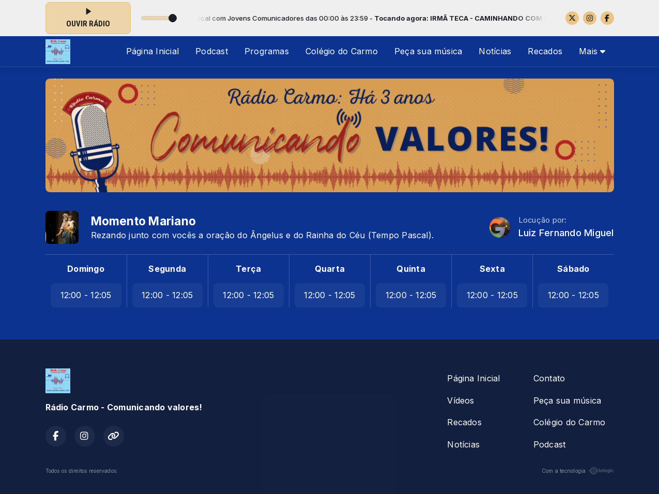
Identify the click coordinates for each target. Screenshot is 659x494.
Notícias (495, 51)
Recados (545, 51)
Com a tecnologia (578, 470)
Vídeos (460, 400)
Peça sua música (428, 51)
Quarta (330, 269)
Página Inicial (152, 51)
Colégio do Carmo (341, 51)
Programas (266, 51)
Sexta (492, 269)
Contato (549, 378)
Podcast (211, 51)
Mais (592, 51)
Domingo (85, 269)
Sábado (573, 269)
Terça (248, 269)
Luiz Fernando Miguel (566, 232)
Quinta (410, 269)
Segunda (167, 269)
